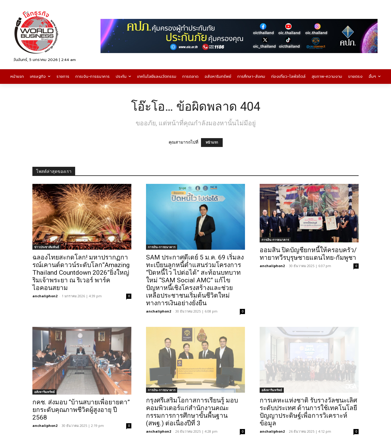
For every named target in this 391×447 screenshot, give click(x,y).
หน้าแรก (212, 143)
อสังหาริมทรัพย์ (44, 392)
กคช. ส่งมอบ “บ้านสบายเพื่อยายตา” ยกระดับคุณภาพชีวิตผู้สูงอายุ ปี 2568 (81, 410)
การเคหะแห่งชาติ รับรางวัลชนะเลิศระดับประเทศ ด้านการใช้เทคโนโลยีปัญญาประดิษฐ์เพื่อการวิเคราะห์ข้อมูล (308, 412)
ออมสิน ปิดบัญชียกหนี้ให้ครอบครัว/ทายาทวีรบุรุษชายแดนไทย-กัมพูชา (308, 253)
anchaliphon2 (44, 296)
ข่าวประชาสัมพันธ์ (46, 247)
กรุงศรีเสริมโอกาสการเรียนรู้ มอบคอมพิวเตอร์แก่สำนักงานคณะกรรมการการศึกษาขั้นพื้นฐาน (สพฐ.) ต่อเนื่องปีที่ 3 (192, 412)
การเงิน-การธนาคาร (161, 247)
